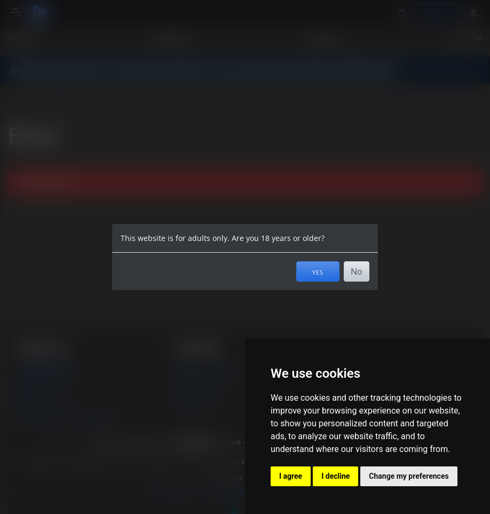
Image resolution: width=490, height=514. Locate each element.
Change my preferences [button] (408, 476)
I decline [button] (335, 476)
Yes (317, 271)
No (356, 271)
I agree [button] (290, 476)
